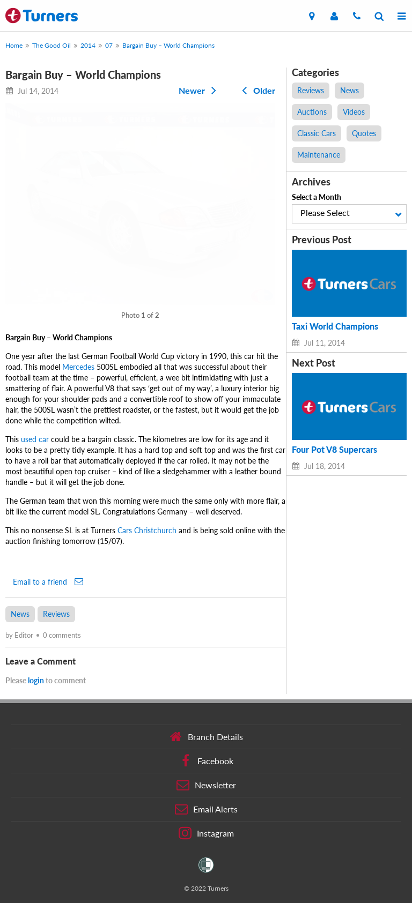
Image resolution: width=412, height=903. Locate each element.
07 (109, 45)
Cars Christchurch (146, 530)
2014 (87, 45)
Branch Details (206, 736)
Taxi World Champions (335, 326)
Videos (354, 111)
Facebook (206, 761)
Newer (199, 90)
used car (35, 439)
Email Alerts (206, 809)
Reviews (56, 613)
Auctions (312, 111)
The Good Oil (51, 45)
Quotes (364, 133)
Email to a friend (48, 581)
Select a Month (316, 197)
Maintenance (318, 154)
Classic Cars (316, 133)
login (36, 680)
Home (14, 45)
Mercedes (78, 366)
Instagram (206, 833)
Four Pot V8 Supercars (334, 449)
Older (256, 90)
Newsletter (206, 785)
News (20, 613)
